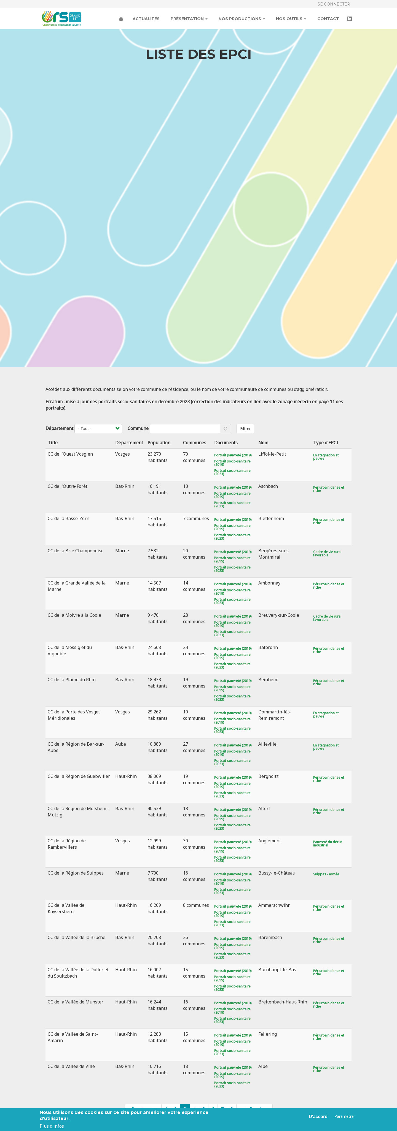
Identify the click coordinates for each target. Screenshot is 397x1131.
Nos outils (291, 18)
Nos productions (242, 18)
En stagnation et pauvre (326, 457)
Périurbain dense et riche (328, 489)
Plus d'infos (52, 1126)
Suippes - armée (326, 874)
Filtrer (245, 428)
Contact (328, 18)
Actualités (146, 18)
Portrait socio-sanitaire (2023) (232, 472)
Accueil (121, 19)
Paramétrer (344, 1116)
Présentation (189, 18)
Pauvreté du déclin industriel (327, 844)
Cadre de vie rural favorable (327, 554)
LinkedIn (350, 19)
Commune (138, 428)
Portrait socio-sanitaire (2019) (232, 463)
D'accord (318, 1116)
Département (59, 428)
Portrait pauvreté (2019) (232, 455)
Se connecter (334, 4)
